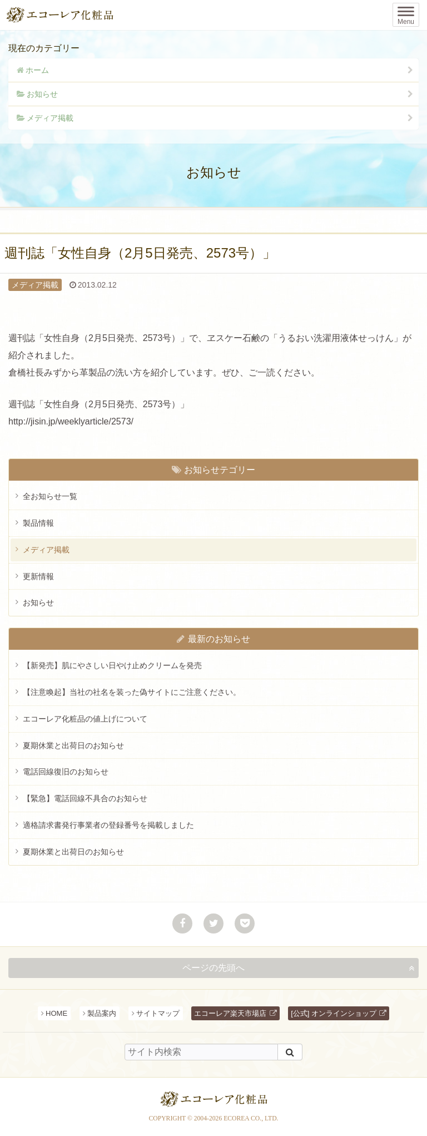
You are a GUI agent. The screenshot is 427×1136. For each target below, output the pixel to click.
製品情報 (38, 522)
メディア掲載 (50, 117)
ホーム (37, 70)
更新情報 (38, 576)
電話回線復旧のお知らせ (65, 771)
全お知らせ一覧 (50, 496)
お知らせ (42, 94)
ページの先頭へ (213, 967)
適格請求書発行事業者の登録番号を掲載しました (108, 825)
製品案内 (101, 1013)
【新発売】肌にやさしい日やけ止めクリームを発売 (112, 665)
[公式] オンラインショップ (333, 1013)
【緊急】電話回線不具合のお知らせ (85, 798)
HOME (56, 1013)
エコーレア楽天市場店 (230, 1013)
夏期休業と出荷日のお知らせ (73, 745)
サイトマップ (158, 1013)
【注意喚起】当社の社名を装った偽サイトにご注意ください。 (132, 692)
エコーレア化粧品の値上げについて (85, 718)
